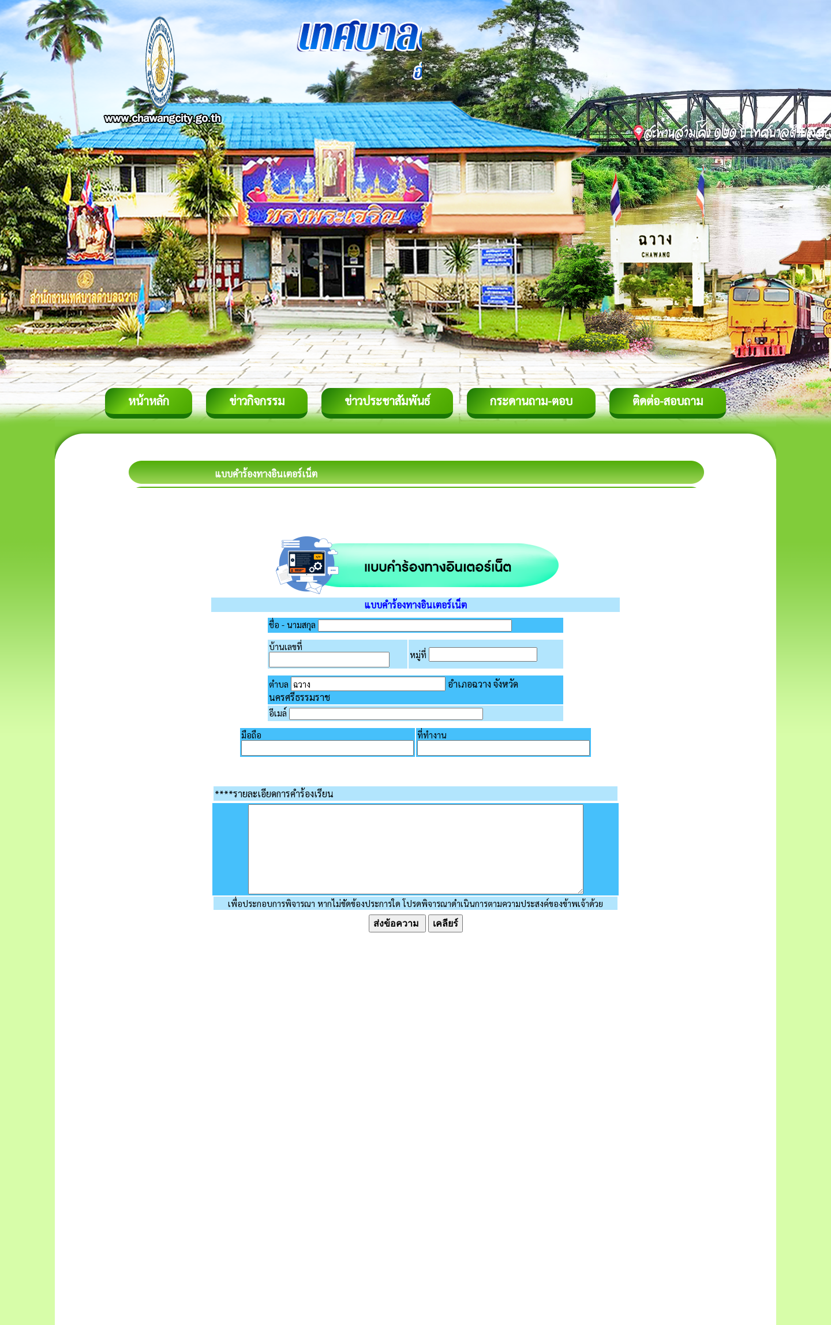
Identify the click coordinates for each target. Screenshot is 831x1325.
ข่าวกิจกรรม (257, 400)
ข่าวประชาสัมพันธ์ (387, 400)
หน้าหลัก (148, 400)
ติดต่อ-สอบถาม (667, 400)
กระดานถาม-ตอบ (531, 400)
